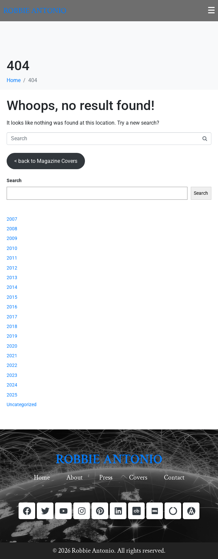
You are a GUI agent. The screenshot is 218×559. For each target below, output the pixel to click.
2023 (12, 375)
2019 (12, 336)
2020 (12, 346)
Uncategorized (21, 404)
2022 (12, 365)
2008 (12, 228)
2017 (12, 316)
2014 (12, 287)
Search (14, 180)
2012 (12, 268)
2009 (12, 238)
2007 (12, 219)
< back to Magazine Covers (45, 161)
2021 (12, 355)
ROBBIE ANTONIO (109, 459)
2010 (12, 248)
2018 (12, 326)
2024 (12, 385)
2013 (12, 277)
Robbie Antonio (34, 10)
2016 (12, 306)
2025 (12, 394)
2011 (12, 258)
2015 (12, 297)
